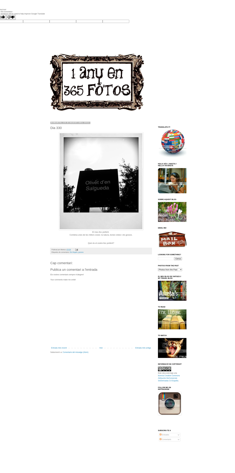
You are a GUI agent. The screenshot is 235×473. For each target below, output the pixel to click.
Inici (101, 348)
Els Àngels (73, 252)
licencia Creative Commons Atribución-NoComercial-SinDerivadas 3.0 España (169, 378)
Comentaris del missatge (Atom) (75, 352)
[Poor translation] (11, 17)
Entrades (164, 435)
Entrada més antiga (143, 348)
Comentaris (165, 439)
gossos (80, 252)
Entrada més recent (59, 348)
